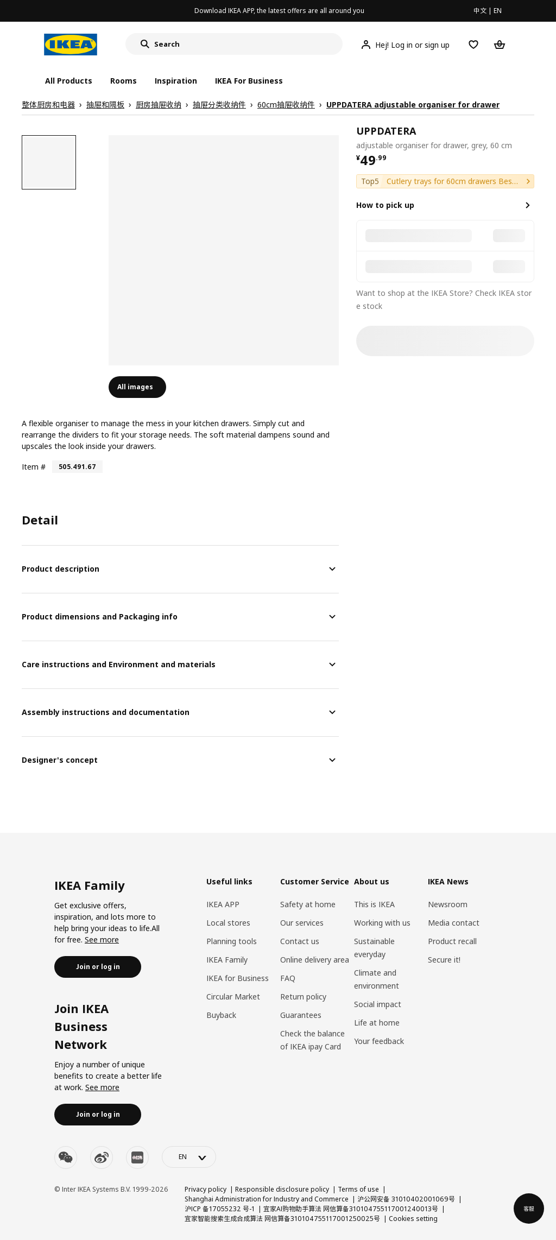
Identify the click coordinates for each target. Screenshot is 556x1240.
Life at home (377, 1022)
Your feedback (379, 1041)
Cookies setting (413, 1218)
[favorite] (530, 138)
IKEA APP (222, 904)
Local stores (228, 923)
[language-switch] (189, 1157)
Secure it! (444, 959)
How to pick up (385, 205)
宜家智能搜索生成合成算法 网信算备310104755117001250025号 (282, 1218)
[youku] (137, 1157)
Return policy (303, 996)
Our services (302, 923)
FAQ (287, 978)
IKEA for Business (237, 978)
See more (102, 939)
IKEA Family (227, 959)
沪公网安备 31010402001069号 (406, 1199)
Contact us (299, 941)
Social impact (377, 1004)
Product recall (452, 941)
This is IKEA (374, 904)
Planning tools (231, 941)
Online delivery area (314, 959)
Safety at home (308, 904)
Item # (34, 466)
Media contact (453, 923)
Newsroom (447, 904)
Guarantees (300, 1015)
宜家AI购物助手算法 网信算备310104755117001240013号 (350, 1208)
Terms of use (358, 1189)
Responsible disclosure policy (282, 1189)
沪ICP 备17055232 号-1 (220, 1208)
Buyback (221, 1015)
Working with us (382, 923)
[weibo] (101, 1157)
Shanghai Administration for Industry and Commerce (267, 1199)
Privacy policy (205, 1189)
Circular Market (233, 996)
